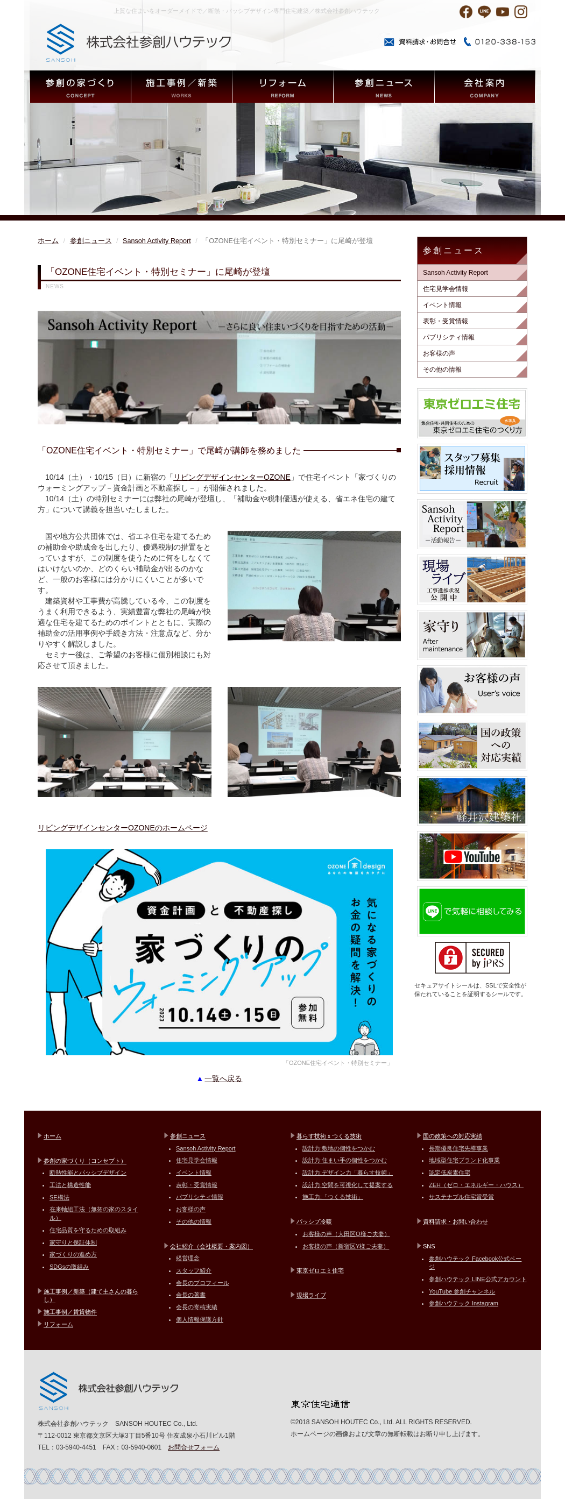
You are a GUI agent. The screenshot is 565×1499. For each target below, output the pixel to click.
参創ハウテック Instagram (463, 1303)
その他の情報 (442, 369)
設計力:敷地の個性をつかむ (338, 1148)
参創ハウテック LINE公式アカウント (478, 1279)
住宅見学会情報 (445, 289)
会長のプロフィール (202, 1283)
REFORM (282, 86)
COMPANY (484, 86)
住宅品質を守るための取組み (88, 1230)
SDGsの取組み (69, 1266)
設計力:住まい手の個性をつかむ (344, 1160)
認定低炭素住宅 (449, 1172)
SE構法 (59, 1197)
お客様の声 (439, 353)
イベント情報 (442, 305)
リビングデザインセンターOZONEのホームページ (123, 827)
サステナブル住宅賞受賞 (461, 1196)
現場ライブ (311, 1295)
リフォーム (58, 1324)
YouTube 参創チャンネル (462, 1291)
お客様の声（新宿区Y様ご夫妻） (345, 1246)
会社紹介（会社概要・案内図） (211, 1246)
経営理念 (188, 1258)
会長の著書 (191, 1294)
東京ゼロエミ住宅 (320, 1270)
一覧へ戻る (223, 1078)
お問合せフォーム (194, 1447)
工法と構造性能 (70, 1185)
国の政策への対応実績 (452, 1136)
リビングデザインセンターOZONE (232, 477)
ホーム (48, 241)
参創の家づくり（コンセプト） (85, 1160)
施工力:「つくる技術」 (332, 1196)
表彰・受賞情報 (445, 321)
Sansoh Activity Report (157, 241)
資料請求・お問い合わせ (455, 1221)
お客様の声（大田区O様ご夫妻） (346, 1234)
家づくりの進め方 (73, 1254)
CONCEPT (80, 86)
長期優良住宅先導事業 (458, 1148)
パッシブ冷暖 (314, 1221)
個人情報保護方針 (199, 1319)
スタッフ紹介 (193, 1270)
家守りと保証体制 (73, 1242)
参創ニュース (91, 241)
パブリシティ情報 (449, 337)
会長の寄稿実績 (196, 1307)
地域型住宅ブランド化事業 (464, 1160)
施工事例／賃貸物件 (70, 1312)
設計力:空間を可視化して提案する (347, 1185)
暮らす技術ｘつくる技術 (329, 1136)
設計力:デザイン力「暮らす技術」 (347, 1172)
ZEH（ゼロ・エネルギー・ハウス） (476, 1185)
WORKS (181, 86)
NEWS (383, 86)
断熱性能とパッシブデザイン (88, 1172)
